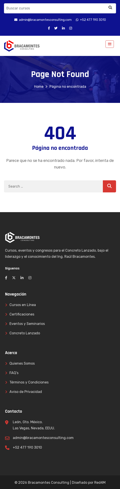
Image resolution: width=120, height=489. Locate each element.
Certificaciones (21, 314)
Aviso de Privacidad (25, 392)
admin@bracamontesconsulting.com (43, 438)
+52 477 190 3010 (27, 447)
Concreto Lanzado (24, 333)
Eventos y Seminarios (27, 324)
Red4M (99, 482)
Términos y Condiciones (29, 382)
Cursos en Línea (22, 305)
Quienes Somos (22, 363)
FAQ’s (13, 373)
